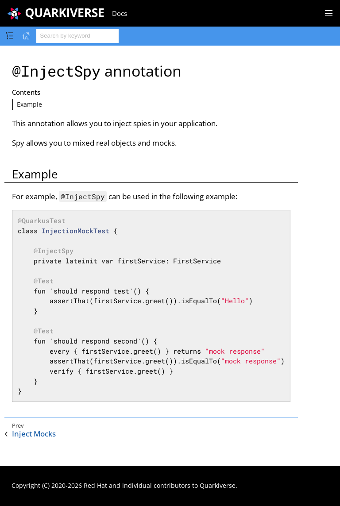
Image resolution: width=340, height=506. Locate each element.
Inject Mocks (34, 434)
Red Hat (95, 485)
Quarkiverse (218, 485)
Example (29, 104)
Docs (119, 13)
